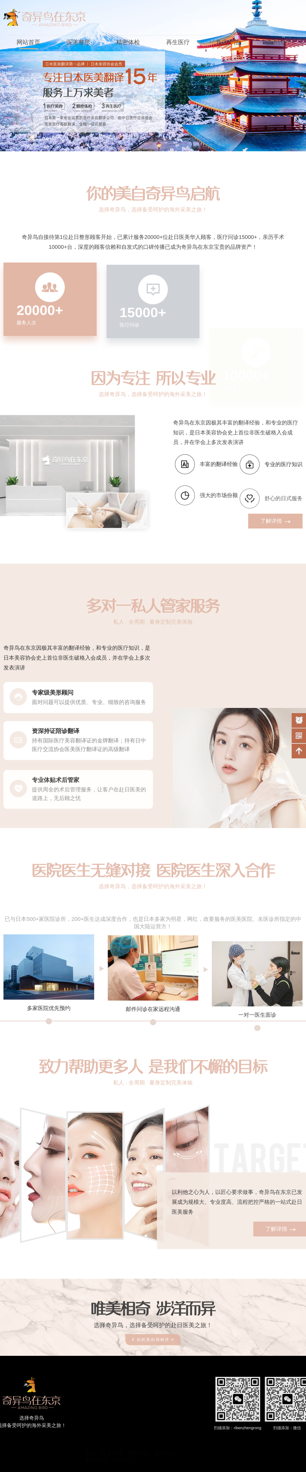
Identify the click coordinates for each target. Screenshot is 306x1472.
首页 (90, 1433)
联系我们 (277, 42)
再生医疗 (178, 42)
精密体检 (128, 42)
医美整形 (78, 42)
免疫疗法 (228, 42)
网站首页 (28, 42)
